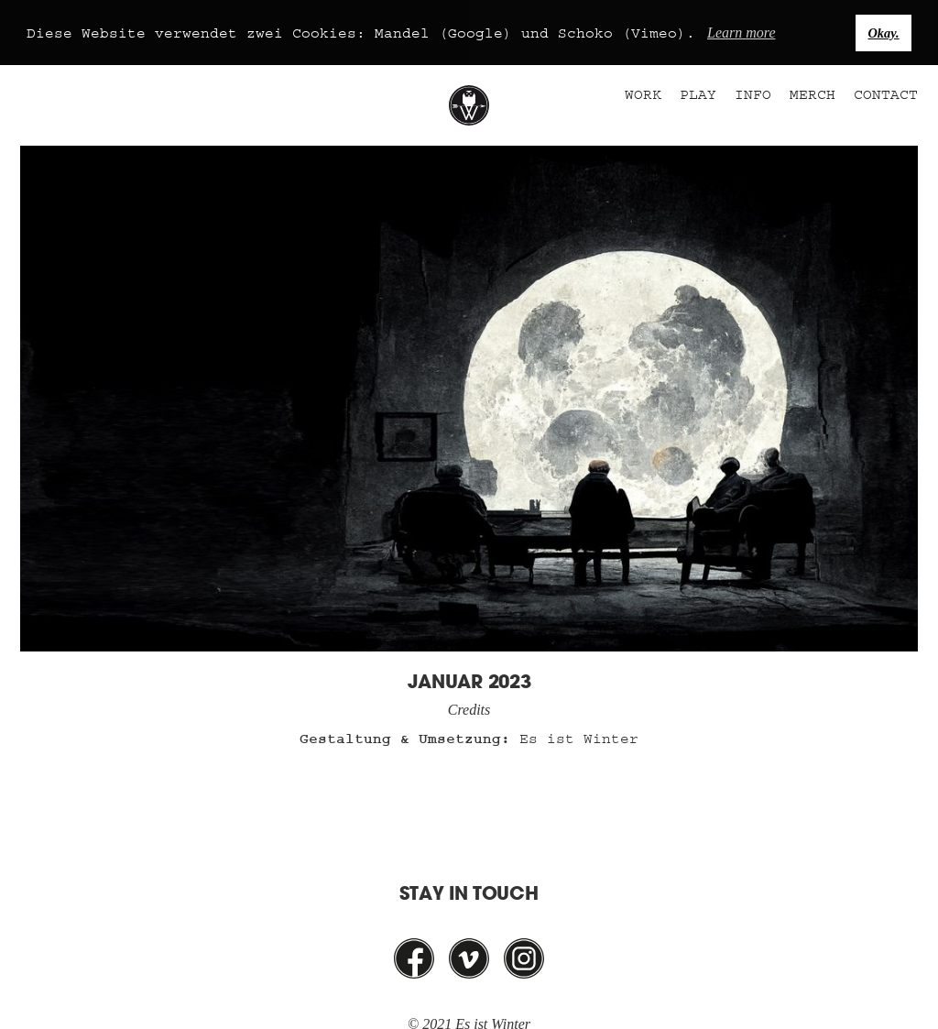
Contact (886, 94)
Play (698, 94)
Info (753, 94)
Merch (812, 94)
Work (643, 94)
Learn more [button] (741, 32)
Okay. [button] (883, 33)
